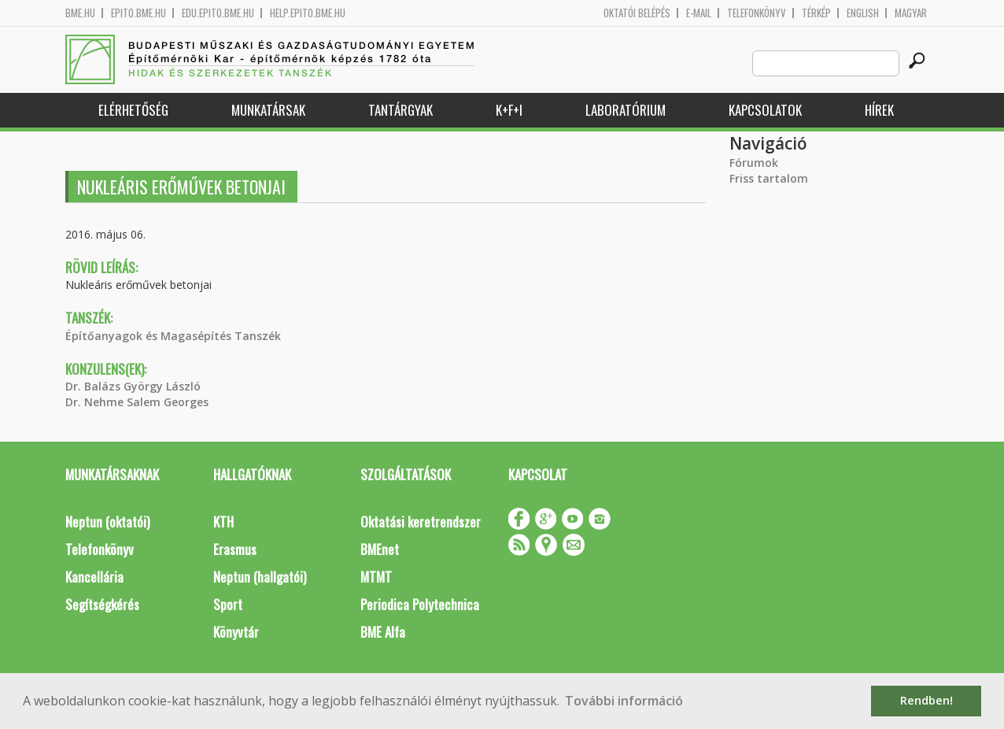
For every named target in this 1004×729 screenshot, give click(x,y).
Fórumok (753, 162)
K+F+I (509, 110)
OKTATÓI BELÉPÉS (637, 13)
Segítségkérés (102, 604)
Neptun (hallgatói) (259, 577)
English (863, 13)
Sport (227, 604)
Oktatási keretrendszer (420, 521)
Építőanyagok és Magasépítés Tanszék (173, 335)
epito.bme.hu (138, 13)
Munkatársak (268, 110)
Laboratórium (625, 110)
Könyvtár (236, 632)
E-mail (698, 13)
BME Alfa (382, 632)
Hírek (879, 110)
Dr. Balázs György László (133, 386)
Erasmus (235, 549)
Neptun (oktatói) (107, 521)
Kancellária (94, 577)
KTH (223, 521)
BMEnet (379, 549)
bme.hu (80, 13)
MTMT (376, 577)
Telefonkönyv (756, 13)
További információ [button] (624, 700)
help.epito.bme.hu (307, 13)
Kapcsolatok (765, 110)
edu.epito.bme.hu (218, 13)
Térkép (816, 13)
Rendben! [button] (926, 700)
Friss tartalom (768, 178)
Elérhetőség (133, 110)
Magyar (911, 13)
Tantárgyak (400, 110)
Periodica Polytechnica (419, 604)
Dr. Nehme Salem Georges (137, 401)
